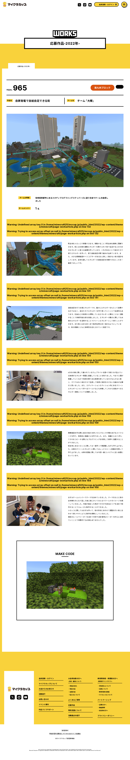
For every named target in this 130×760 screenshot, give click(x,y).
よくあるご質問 (74, 700)
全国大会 (73, 692)
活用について (103, 689)
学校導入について (105, 686)
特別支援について (75, 710)
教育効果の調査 (104, 692)
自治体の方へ (103, 710)
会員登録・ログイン (106, 4)
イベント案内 (44, 704)
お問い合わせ (44, 699)
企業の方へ (102, 705)
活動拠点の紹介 (74, 715)
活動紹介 (42, 694)
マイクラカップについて (48, 683)
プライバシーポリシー (106, 715)
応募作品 (71, 705)
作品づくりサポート (46, 709)
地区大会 (73, 689)
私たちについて (75, 695)
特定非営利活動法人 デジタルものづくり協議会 (65, 734)
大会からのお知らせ (46, 689)
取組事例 (102, 707)
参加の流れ (73, 686)
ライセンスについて (105, 695)
